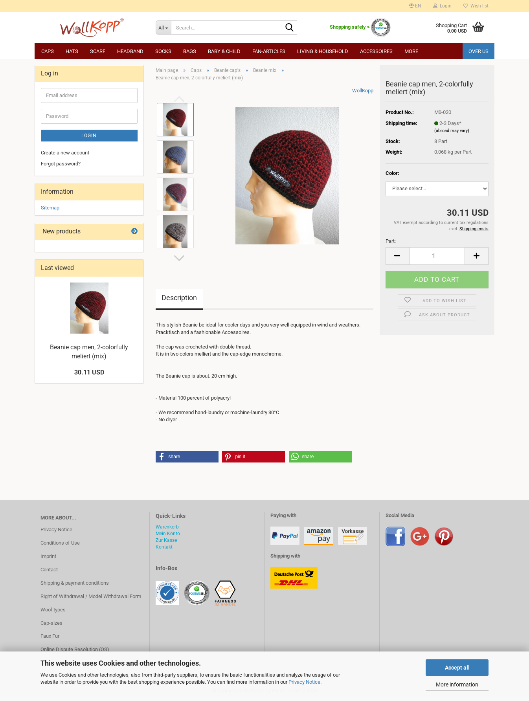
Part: (391, 241)
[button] (415, 6)
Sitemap (50, 208)
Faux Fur (49, 636)
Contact (49, 570)
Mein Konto (168, 533)
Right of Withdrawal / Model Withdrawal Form (90, 596)
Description (179, 298)
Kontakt (164, 547)
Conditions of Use (60, 543)
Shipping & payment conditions (74, 583)
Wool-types (53, 610)
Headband (130, 51)
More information (457, 684)
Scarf (97, 51)
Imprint (48, 556)
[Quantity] (437, 256)
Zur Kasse (166, 540)
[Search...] (163, 27)
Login (89, 135)
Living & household (322, 51)
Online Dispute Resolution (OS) (74, 649)
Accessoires (376, 51)
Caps (47, 51)
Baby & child (224, 51)
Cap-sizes (51, 623)
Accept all (457, 667)
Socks (163, 51)
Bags (189, 51)
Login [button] (442, 6)
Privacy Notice (304, 682)
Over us (478, 51)
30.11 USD (89, 372)
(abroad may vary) (451, 130)
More (411, 51)
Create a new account (65, 153)
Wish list (476, 6)
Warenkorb (167, 527)
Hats (72, 51)
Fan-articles (268, 51)
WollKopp (362, 91)
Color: (392, 173)
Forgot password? (61, 164)
